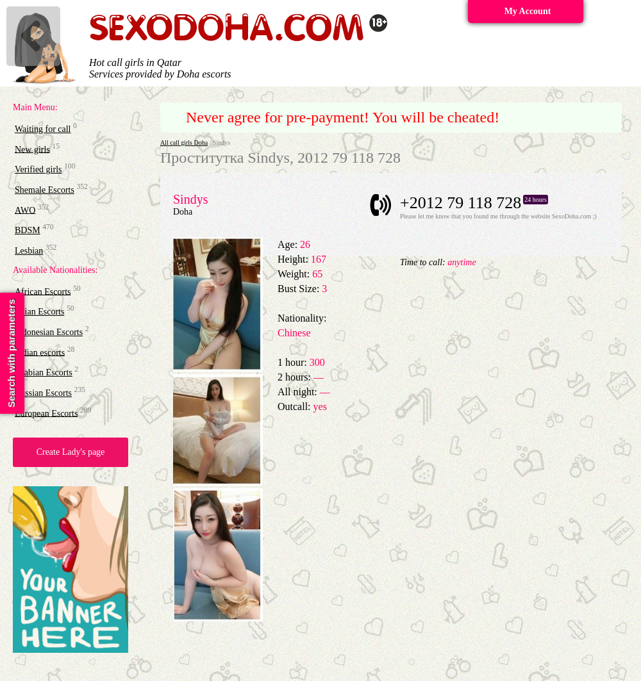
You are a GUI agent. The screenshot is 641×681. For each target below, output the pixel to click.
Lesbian (29, 251)
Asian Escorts (39, 311)
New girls (32, 149)
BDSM (27, 230)
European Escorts (46, 413)
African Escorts (43, 291)
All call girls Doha (184, 142)
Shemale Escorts (44, 190)
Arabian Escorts (43, 372)
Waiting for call (43, 129)
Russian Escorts (43, 393)
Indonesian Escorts (49, 332)
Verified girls (38, 169)
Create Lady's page (71, 452)
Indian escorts (40, 352)
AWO (25, 210)
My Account (527, 11)
